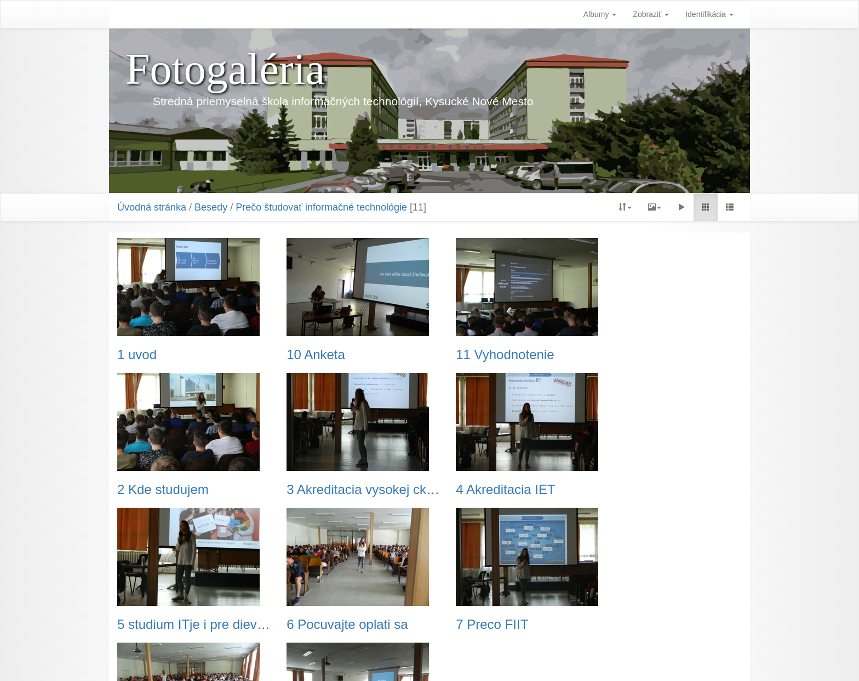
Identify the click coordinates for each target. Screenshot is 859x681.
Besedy (210, 207)
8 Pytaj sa (306, 624)
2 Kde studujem (644, 355)
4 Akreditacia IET (327, 490)
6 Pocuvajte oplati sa (658, 490)
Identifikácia (709, 14)
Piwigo (484, 659)
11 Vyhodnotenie (487, 355)
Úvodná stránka (151, 207)
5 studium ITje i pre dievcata (510, 490)
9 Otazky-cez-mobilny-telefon (510, 624)
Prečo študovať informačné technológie (321, 207)
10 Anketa (307, 355)
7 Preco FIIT (153, 624)
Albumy (600, 14)
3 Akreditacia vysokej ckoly (189, 490)
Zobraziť (651, 14)
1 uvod (137, 355)
